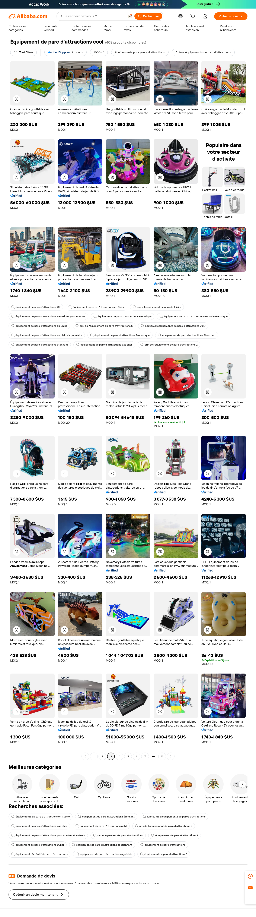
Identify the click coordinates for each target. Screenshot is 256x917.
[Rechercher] (148, 16)
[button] (130, 16)
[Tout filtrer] (23, 52)
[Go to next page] (171, 756)
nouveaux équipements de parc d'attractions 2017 (173, 326)
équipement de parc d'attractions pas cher (104, 344)
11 (162, 756)
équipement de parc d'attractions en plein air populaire (46, 335)
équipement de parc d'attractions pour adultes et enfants (48, 835)
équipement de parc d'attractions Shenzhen (186, 335)
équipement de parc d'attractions (162, 845)
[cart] (193, 17)
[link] (250, 876)
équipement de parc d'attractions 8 (163, 854)
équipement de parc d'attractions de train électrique (194, 316)
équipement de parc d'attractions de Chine (39, 326)
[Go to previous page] (85, 756)
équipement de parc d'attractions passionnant (102, 845)
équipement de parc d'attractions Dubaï (37, 845)
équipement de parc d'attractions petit (101, 826)
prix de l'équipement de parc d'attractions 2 (169, 344)
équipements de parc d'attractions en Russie (40, 816)
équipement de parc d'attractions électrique (122, 316)
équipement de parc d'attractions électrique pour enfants (48, 316)
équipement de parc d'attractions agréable (104, 854)
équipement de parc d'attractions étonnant (39, 344)
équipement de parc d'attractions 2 (174, 835)
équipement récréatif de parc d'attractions (39, 854)
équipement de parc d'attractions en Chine (96, 307)
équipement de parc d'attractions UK (35, 307)
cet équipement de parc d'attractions (118, 835)
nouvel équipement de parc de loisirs (157, 307)
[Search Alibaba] (92, 16)
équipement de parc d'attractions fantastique (120, 335)
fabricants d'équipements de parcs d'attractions (174, 816)
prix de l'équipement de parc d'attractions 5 (104, 326)
